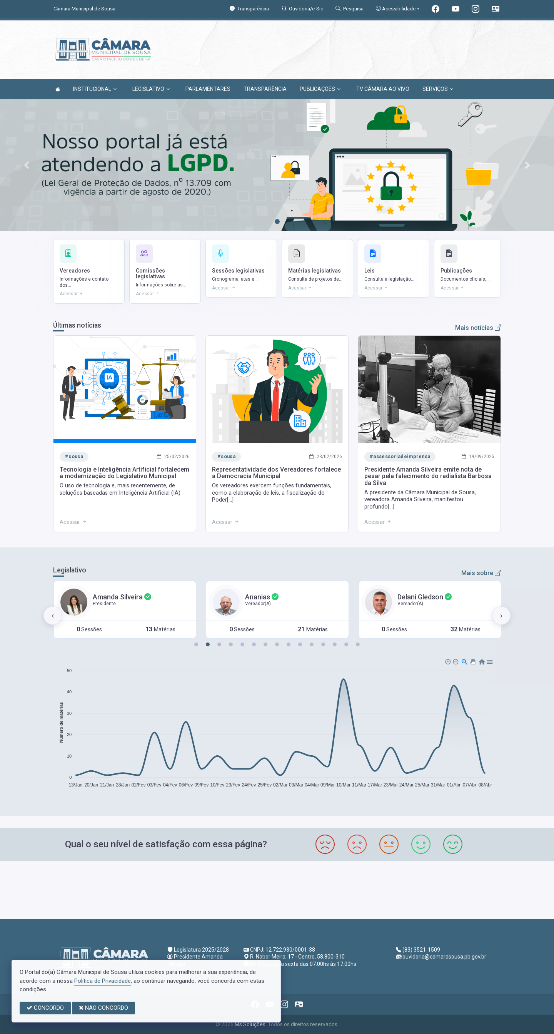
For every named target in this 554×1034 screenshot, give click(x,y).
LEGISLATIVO (151, 88)
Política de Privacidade (102, 980)
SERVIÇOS (437, 88)
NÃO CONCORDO (103, 1007)
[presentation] (52, 615)
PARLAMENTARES (207, 89)
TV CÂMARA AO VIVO (382, 89)
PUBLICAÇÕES (320, 88)
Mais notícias (478, 327)
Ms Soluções (250, 1024)
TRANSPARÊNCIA (265, 89)
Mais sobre (481, 573)
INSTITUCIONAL (95, 88)
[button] (196, 644)
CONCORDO (45, 1007)
